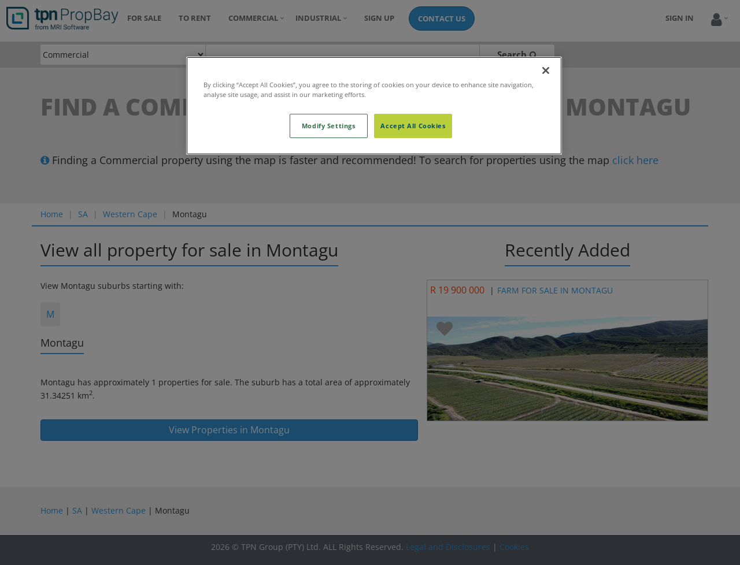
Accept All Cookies (412, 125)
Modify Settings (329, 125)
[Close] (545, 70)
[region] (374, 106)
